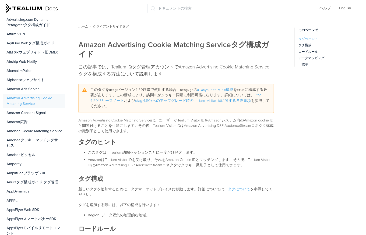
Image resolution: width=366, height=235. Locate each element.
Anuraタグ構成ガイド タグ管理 (32, 182)
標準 (305, 64)
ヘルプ (325, 8)
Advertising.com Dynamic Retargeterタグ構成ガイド (28, 22)
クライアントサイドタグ (111, 26)
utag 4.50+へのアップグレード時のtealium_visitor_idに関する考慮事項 (193, 100)
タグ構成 (304, 45)
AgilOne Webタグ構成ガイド (30, 43)
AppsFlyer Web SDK (23, 209)
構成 (215, 89)
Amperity (14, 164)
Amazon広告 (17, 122)
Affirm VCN (16, 34)
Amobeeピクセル (21, 155)
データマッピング (311, 58)
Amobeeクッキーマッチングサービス (34, 143)
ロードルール (308, 52)
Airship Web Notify (22, 61)
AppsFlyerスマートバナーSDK (31, 219)
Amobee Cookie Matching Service (34, 131)
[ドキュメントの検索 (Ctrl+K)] (192, 8)
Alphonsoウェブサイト (26, 80)
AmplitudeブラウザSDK (26, 173)
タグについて (239, 189)
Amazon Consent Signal (26, 112)
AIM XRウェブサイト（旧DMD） (33, 52)
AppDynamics (18, 191)
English (345, 8)
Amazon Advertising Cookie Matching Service (29, 101)
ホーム (83, 26)
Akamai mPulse (19, 70)
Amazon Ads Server (23, 89)
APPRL (12, 200)
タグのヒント (308, 39)
